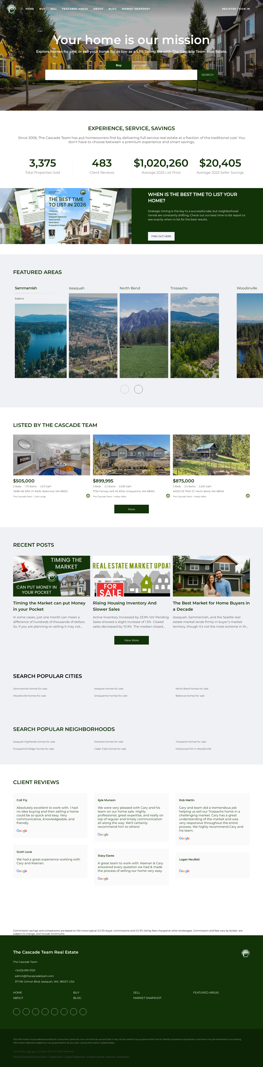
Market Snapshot (143, 8)
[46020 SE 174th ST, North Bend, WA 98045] (211, 455)
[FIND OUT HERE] (161, 236)
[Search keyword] (121, 75)
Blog (120, 8)
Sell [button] (61, 8)
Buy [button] (49, 8)
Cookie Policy (56, 1056)
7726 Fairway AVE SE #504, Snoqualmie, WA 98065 (124, 491)
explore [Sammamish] (17, 298)
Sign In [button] (244, 8)
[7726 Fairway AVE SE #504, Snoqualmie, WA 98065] (131, 455)
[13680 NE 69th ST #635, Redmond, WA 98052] (51, 455)
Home (37, 8)
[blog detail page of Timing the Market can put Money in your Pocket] (51, 592)
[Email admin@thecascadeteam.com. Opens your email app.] (33, 976)
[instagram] (54, 1011)
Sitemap (110, 1056)
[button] (18, 8)
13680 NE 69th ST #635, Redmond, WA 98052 (40, 491)
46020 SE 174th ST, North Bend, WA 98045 (198, 491)
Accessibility (123, 1056)
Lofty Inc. (31, 1051)
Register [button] (229, 8)
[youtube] (64, 1011)
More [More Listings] (131, 509)
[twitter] (35, 1011)
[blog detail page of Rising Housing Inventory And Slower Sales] (131, 592)
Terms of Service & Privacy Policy (30, 1056)
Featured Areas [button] (82, 8)
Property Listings (95, 1056)
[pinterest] (73, 1011)
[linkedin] (26, 1011)
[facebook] (16, 1011)
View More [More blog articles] (131, 640)
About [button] (105, 8)
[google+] (83, 1011)
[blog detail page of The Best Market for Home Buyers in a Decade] (211, 592)
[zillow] (45, 1011)
